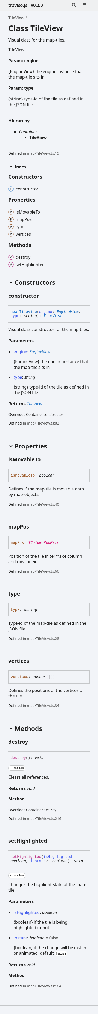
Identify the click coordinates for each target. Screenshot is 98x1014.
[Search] (74, 5)
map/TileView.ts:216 (44, 818)
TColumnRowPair (43, 543)
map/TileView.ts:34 (43, 705)
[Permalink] (43, 61)
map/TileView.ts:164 (44, 986)
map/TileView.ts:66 (43, 571)
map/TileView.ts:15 (43, 153)
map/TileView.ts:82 (43, 423)
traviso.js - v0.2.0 (25, 5)
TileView (16, 18)
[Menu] (84, 5)
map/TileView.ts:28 (43, 638)
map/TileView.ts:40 (43, 504)
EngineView (67, 312)
